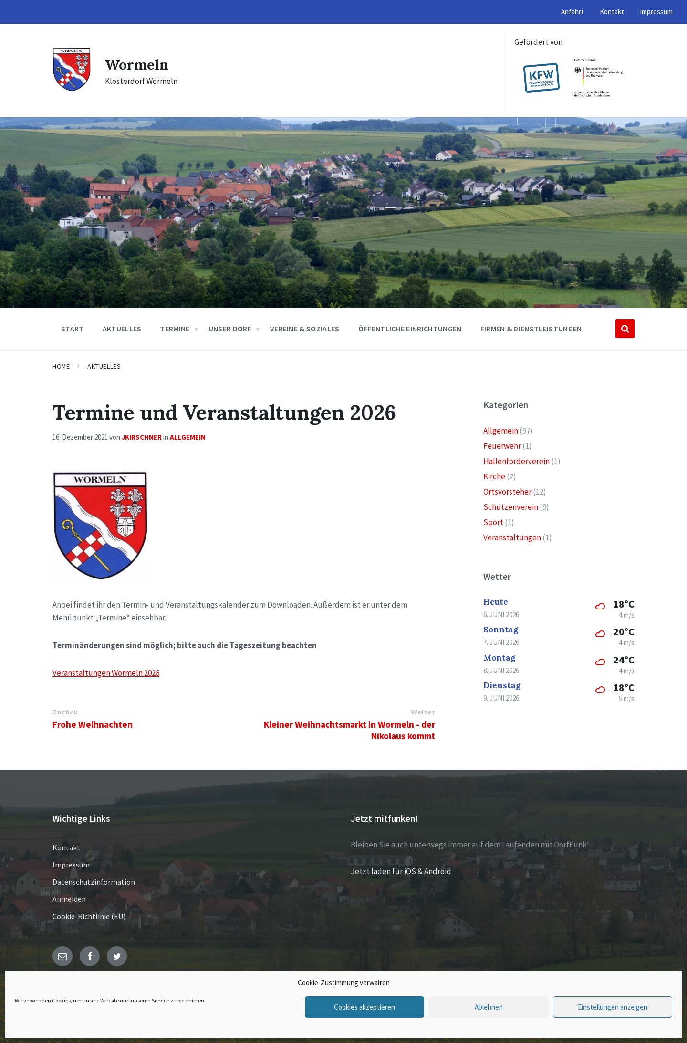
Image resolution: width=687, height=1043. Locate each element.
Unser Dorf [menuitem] (229, 328)
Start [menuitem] (72, 328)
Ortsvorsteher (507, 491)
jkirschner (142, 437)
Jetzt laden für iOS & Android (401, 871)
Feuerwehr (502, 446)
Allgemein (188, 437)
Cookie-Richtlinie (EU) (88, 916)
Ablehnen (489, 1007)
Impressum (71, 864)
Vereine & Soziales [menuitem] (305, 328)
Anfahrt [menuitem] (572, 11)
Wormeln (137, 64)
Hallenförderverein (516, 461)
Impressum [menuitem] (656, 11)
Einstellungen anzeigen (612, 1007)
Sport (493, 522)
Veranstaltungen (512, 537)
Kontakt (66, 847)
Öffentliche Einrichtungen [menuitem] (410, 328)
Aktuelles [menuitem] (122, 328)
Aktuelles (104, 366)
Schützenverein (510, 507)
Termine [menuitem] (174, 328)
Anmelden (69, 899)
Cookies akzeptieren (364, 1007)
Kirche (494, 476)
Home (61, 366)
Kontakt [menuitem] (612, 11)
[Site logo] (71, 88)
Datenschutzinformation (93, 882)
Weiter (422, 712)
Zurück (65, 712)
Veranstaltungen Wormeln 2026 (105, 673)
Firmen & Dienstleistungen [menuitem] (531, 328)
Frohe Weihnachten (92, 724)
